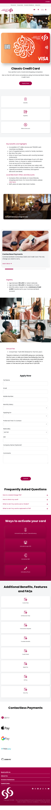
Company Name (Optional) (12, 445)
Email (5, 388)
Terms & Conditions (33, 802)
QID (4, 437)
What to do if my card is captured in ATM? (17, 508)
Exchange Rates (45, 802)
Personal (13, 5)
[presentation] (16, 468)
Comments (7, 453)
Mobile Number (8, 396)
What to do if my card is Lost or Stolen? (16, 504)
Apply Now (25, 83)
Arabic (48, 2)
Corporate (20, 5)
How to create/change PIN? (12, 495)
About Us (37, 5)
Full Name (6, 380)
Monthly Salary (8, 404)
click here (12, 182)
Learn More (7, 264)
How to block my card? (10, 499)
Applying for (7, 413)
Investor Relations (29, 5)
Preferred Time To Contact (12, 421)
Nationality (6, 429)
